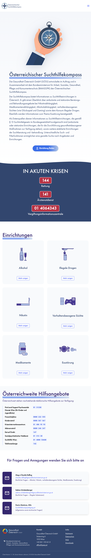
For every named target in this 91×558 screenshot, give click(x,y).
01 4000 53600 (39, 440)
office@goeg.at (41, 545)
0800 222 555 (39, 417)
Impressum (69, 533)
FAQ (67, 540)
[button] (88, 6)
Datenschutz (69, 536)
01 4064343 (45, 208)
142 (34, 444)
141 (45, 194)
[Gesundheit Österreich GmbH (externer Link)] (16, 531)
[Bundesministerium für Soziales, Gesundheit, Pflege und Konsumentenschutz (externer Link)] (16, 543)
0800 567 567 (39, 420)
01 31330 (37, 407)
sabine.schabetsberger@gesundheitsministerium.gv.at (34, 492)
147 (34, 432)
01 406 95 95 (39, 424)
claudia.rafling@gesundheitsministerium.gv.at (31, 477)
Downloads (69, 543)
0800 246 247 (39, 428)
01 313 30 (37, 436)
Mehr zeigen (23, 278)
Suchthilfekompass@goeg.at (25, 508)
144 (45, 180)
